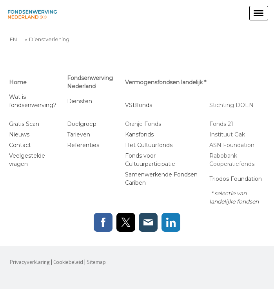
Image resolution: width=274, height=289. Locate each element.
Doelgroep (81, 123)
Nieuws (19, 134)
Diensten (80, 101)
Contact (20, 145)
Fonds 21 (222, 123)
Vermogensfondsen (152, 82)
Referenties (83, 145)
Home (18, 82)
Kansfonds (139, 134)
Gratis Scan (24, 123)
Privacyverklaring (30, 262)
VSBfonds (138, 105)
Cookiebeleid (68, 262)
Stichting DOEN (231, 105)
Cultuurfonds (154, 145)
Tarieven (78, 134)
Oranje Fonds (143, 123)
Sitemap (96, 262)
